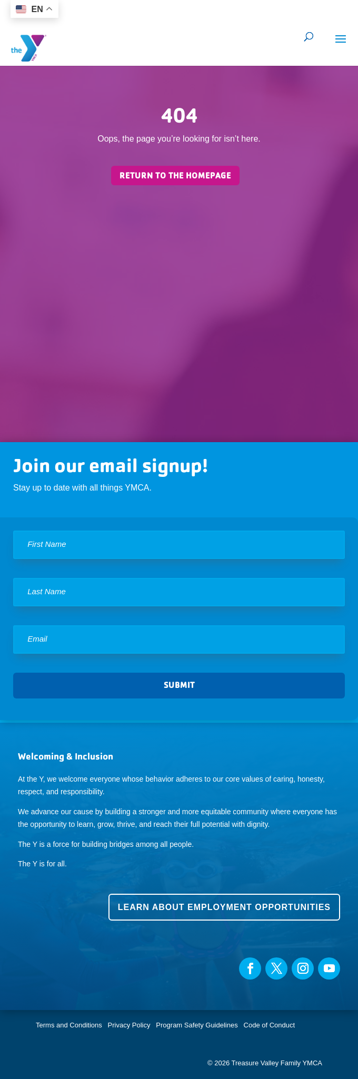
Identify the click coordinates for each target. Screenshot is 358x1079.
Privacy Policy (129, 1025)
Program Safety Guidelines (196, 1025)
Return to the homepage (175, 175)
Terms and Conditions (69, 1025)
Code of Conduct (269, 1025)
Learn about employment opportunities (224, 907)
